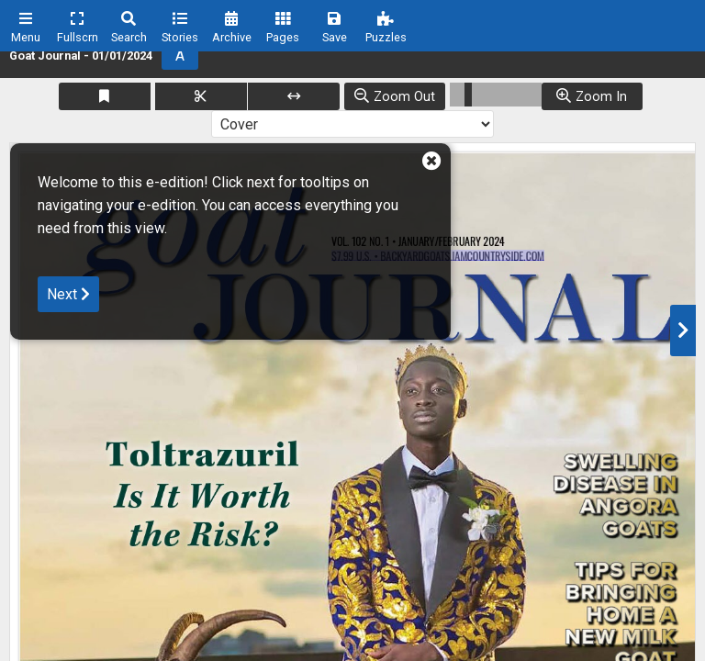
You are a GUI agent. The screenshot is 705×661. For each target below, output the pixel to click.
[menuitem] (25, 25)
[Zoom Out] (394, 96)
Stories (180, 37)
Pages (282, 37)
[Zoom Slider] (496, 94)
